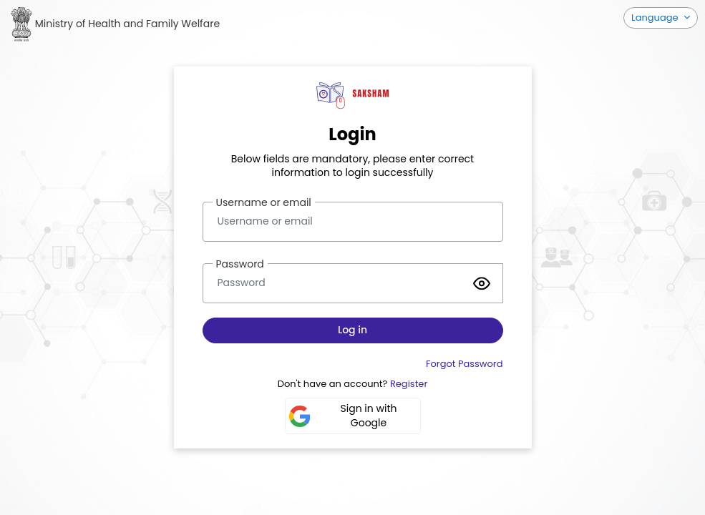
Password (240, 264)
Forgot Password (464, 364)
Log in (352, 330)
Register (408, 384)
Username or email (263, 202)
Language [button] (656, 17)
